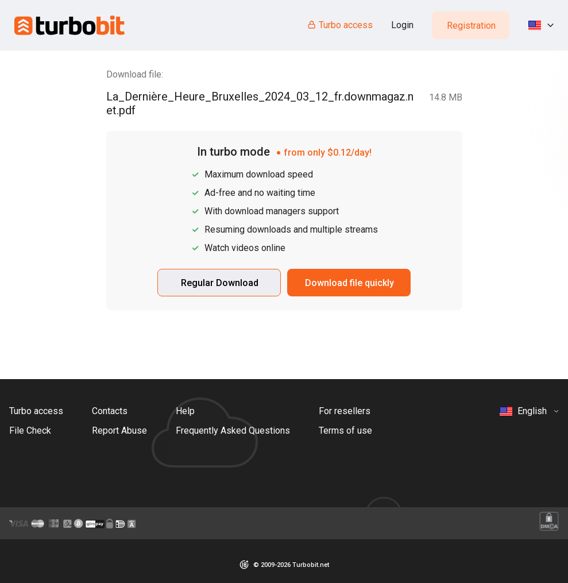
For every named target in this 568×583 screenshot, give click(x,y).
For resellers (344, 411)
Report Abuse (119, 430)
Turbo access (340, 25)
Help (185, 411)
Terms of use (345, 430)
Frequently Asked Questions (233, 430)
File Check (30, 430)
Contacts (109, 411)
